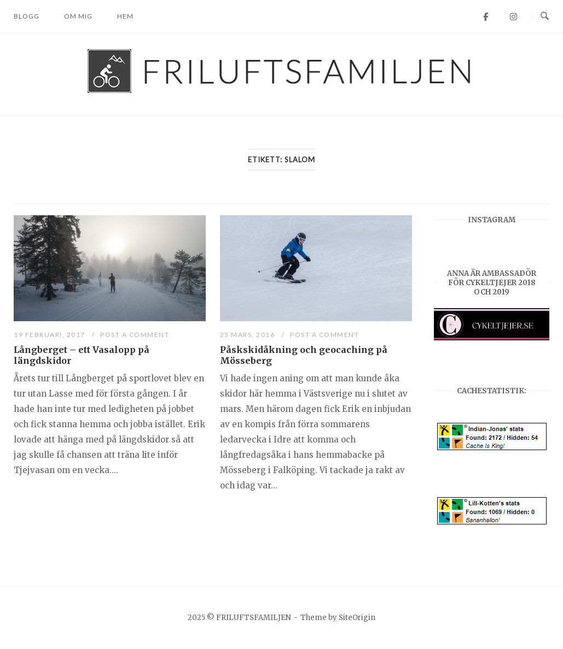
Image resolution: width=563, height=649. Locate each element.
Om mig (78, 16)
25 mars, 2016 (248, 335)
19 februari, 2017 (50, 335)
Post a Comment (134, 335)
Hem (125, 16)
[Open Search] (544, 16)
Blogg (26, 16)
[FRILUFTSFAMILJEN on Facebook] (485, 16)
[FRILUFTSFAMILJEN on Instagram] (513, 16)
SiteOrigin (357, 617)
